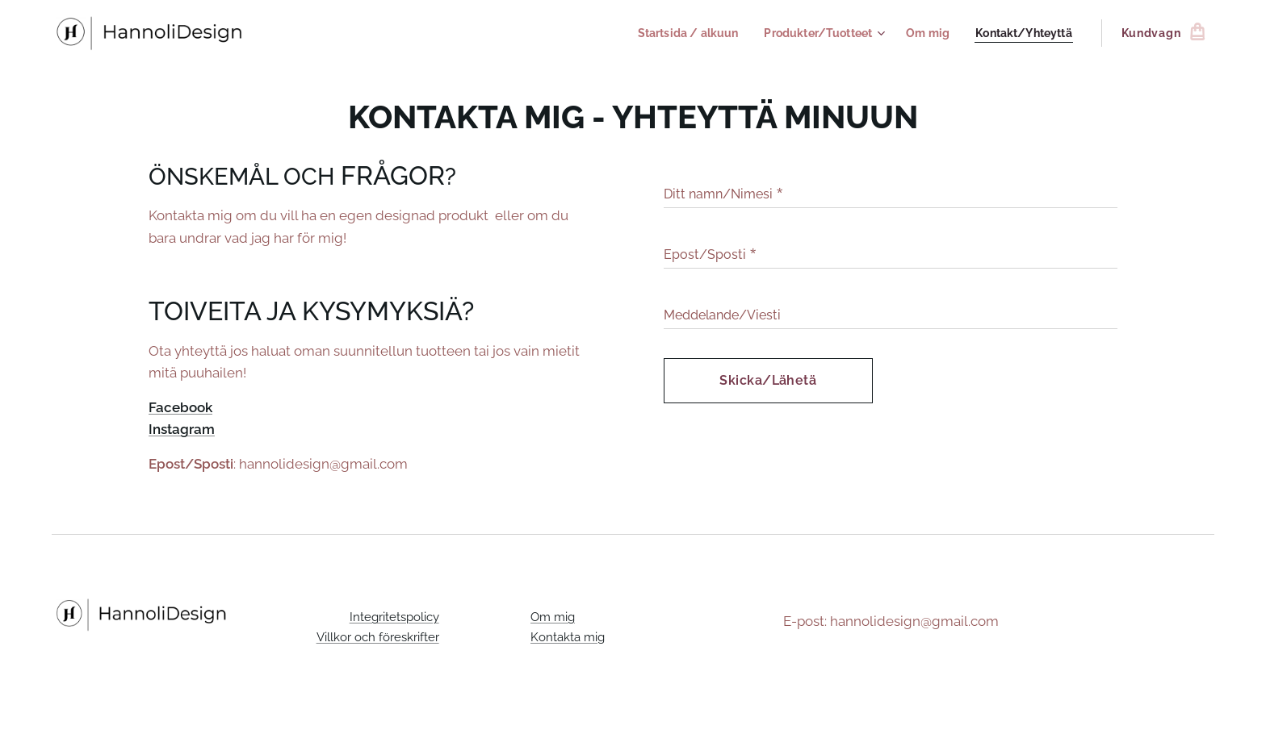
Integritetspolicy (393, 617)
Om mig (552, 617)
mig (594, 636)
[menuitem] (671, 33)
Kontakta (557, 636)
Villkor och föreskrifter (377, 636)
